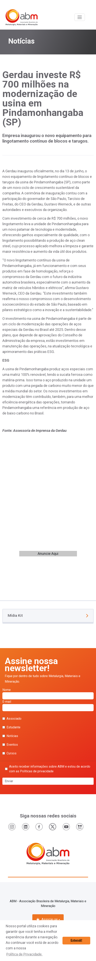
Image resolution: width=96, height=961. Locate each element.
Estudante (11, 727)
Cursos (9, 753)
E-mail (48, 705)
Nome (48, 693)
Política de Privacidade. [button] (24, 954)
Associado (11, 718)
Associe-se (47, 919)
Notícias (10, 736)
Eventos (10, 744)
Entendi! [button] (76, 940)
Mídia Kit (48, 615)
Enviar (9, 781)
